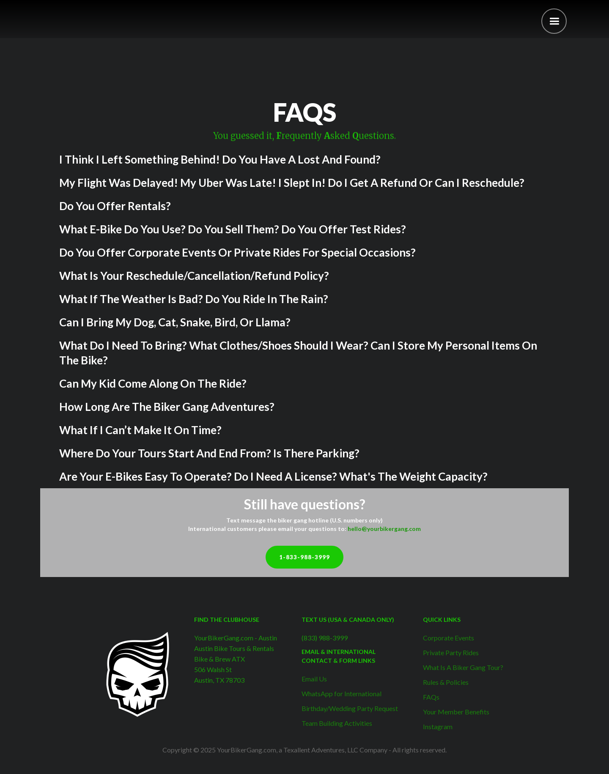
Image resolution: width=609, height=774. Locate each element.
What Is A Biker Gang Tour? (463, 667)
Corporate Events (448, 638)
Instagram (438, 726)
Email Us (314, 679)
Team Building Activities (337, 723)
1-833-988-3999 (304, 557)
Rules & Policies (446, 682)
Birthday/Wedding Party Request (350, 708)
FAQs (431, 697)
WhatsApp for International (341, 693)
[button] (554, 21)
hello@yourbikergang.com (384, 528)
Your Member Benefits (456, 712)
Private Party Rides (451, 652)
